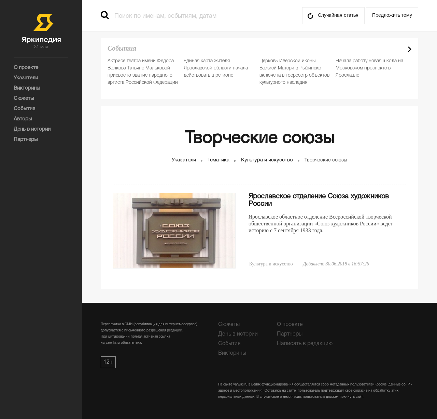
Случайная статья (338, 15)
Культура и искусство (267, 160)
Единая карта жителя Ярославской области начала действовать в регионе (216, 68)
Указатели (184, 160)
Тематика (218, 160)
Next (409, 49)
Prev (397, 49)
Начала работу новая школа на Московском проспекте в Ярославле (369, 68)
